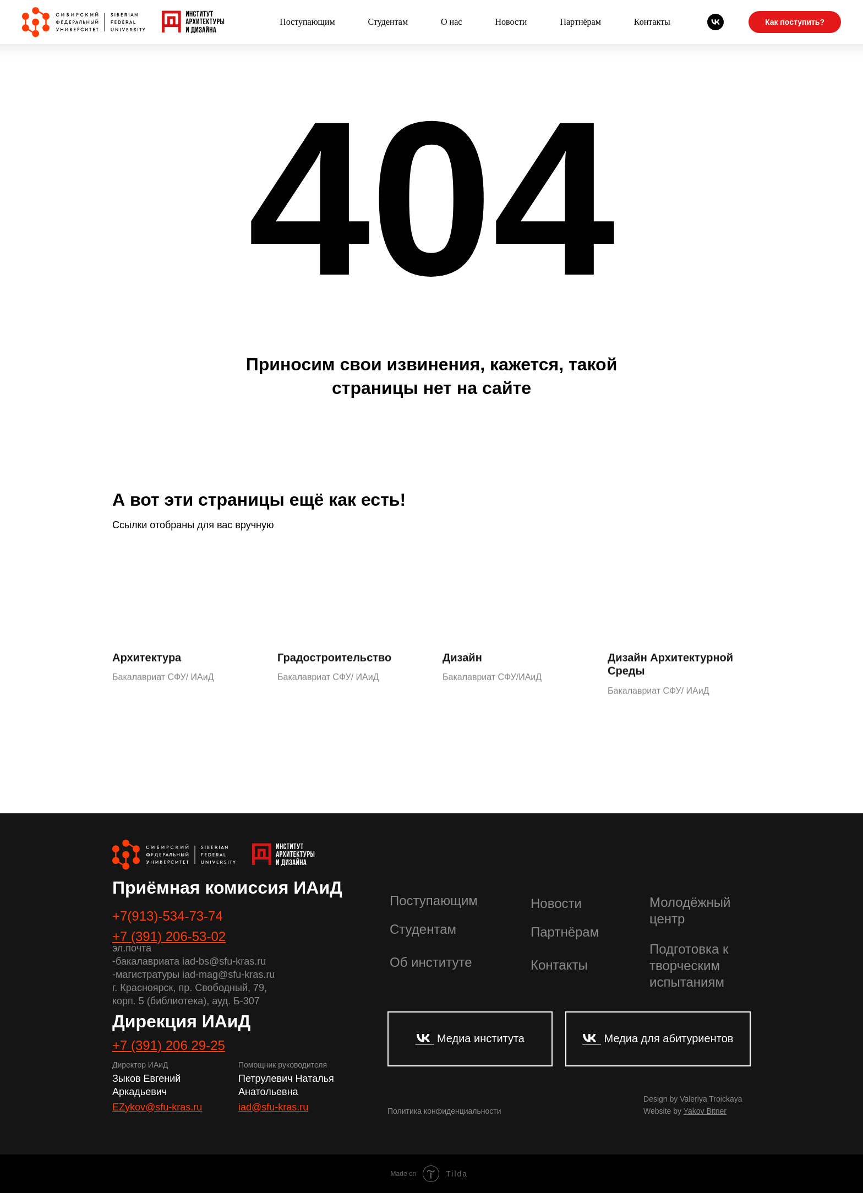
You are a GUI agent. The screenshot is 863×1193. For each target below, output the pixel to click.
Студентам (388, 21)
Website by (685, 1111)
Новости (511, 21)
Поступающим (307, 21)
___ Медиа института (470, 1038)
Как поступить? (794, 22)
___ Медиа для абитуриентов (658, 1038)
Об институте (431, 962)
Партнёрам (580, 21)
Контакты (652, 21)
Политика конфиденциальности (444, 1111)
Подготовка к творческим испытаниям (688, 965)
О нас (451, 21)
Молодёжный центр (690, 910)
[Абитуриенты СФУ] (715, 22)
